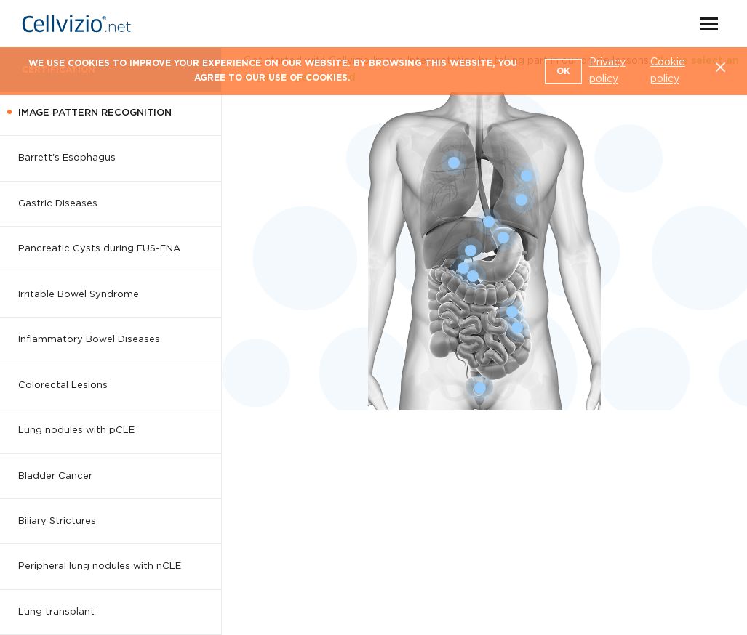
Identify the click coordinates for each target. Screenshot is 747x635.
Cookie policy (667, 70)
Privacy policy (607, 70)
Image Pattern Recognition (95, 113)
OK (563, 71)
